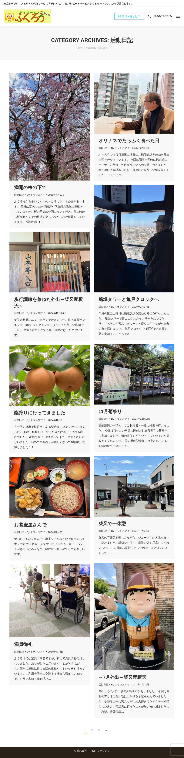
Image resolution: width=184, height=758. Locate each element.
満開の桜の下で (30, 187)
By (36, 194)
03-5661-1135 (160, 16)
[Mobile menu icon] (178, 16)
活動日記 (19, 194)
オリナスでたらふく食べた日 (129, 140)
